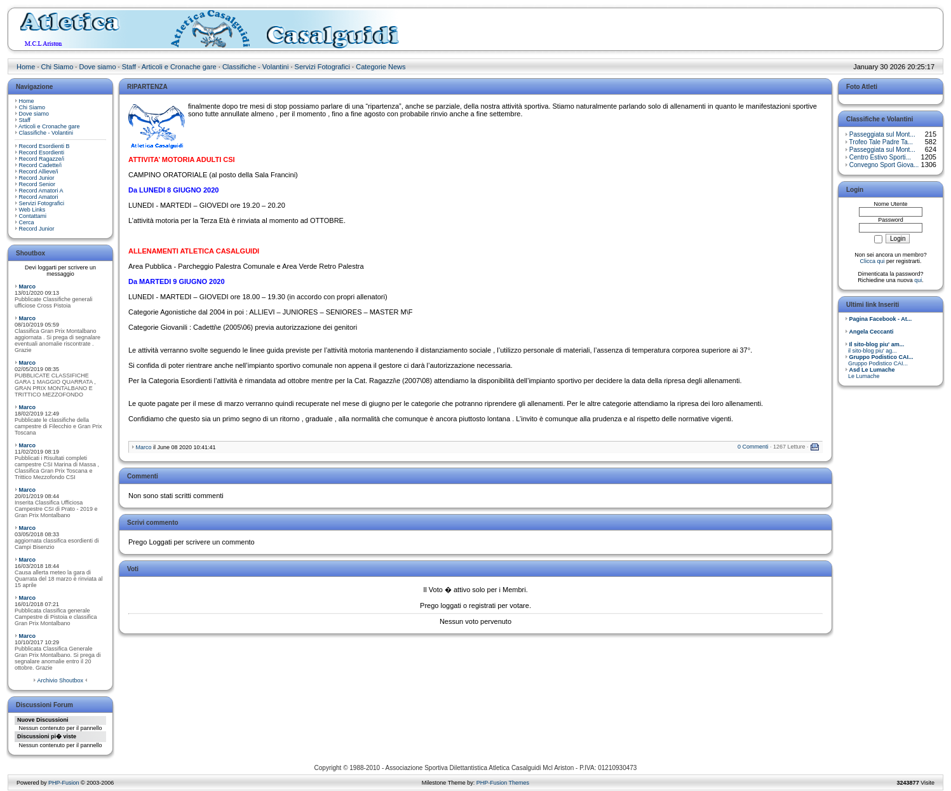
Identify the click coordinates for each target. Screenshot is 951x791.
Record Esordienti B (44, 146)
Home (26, 67)
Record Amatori (38, 197)
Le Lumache (870, 373)
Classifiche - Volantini (255, 67)
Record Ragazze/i (42, 159)
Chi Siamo (57, 67)
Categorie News (380, 67)
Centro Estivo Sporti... (880, 157)
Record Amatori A (41, 190)
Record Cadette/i (40, 165)
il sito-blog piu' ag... (874, 347)
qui (918, 280)
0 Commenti (753, 446)
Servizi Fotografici (322, 67)
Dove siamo (97, 67)
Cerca (26, 222)
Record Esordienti (42, 152)
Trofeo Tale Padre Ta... (881, 142)
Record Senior (37, 184)
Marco (27, 286)
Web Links (32, 209)
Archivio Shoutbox (60, 680)
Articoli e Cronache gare (179, 67)
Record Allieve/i (38, 171)
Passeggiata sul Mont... (882, 134)
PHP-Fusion (63, 783)
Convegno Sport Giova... (884, 164)
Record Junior (37, 178)
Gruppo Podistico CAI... (879, 360)
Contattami (33, 216)
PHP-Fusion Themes (502, 783)
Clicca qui (872, 261)
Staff (129, 67)
